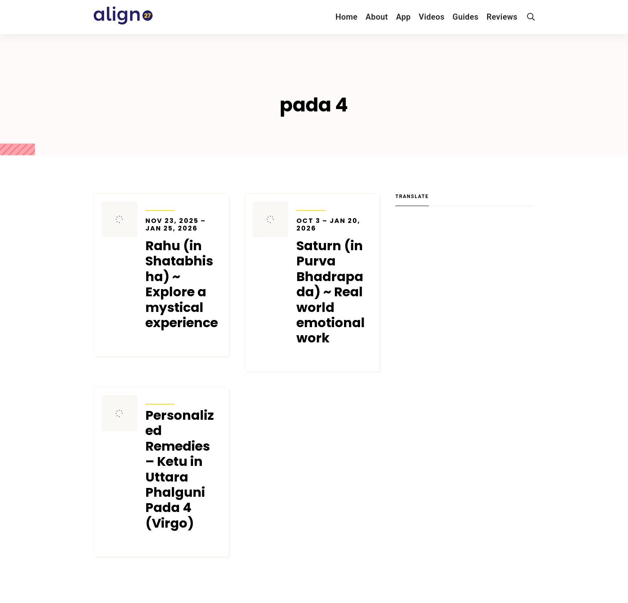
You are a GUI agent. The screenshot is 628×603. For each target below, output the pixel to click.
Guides (466, 17)
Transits (160, 205)
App (403, 17)
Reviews (502, 17)
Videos (432, 17)
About (377, 17)
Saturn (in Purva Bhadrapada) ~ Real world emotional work (334, 281)
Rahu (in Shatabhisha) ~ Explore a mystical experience (183, 274)
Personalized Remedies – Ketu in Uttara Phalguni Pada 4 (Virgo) (179, 469)
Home (346, 17)
